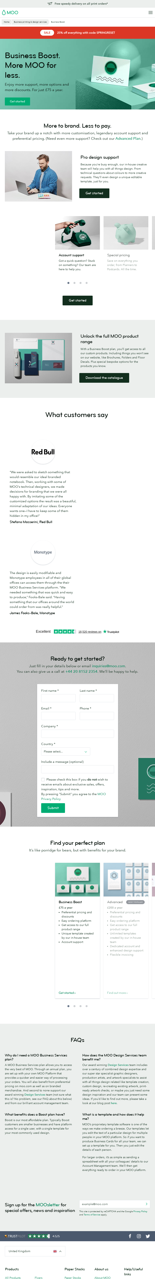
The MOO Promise (106, 1240)
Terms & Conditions (42, 1266)
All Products (13, 1187)
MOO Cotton (73, 1203)
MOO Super (72, 1198)
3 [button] (81, 283)
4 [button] (87, 283)
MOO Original (74, 1209)
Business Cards (14, 1192)
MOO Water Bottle (17, 1221)
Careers (99, 1212)
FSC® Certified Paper (74, 1227)
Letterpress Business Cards (14, 1208)
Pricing (128, 1197)
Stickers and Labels (47, 1209)
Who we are (102, 1207)
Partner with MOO (105, 1252)
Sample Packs (73, 1220)
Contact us (131, 1191)
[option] (77, 248)
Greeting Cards (44, 1203)
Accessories (42, 1220)
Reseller (99, 1229)
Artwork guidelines (136, 1214)
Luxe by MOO (14, 1216)
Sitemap (90, 1266)
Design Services (34, 1003)
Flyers (38, 1187)
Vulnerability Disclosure (132, 1232)
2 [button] (74, 283)
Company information (111, 1266)
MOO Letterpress (76, 1215)
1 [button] (68, 283)
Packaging (101, 1246)
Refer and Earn (133, 1225)
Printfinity (100, 1235)
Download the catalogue (104, 378)
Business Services (105, 1223)
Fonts (78, 1266)
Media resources (105, 1192)
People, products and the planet (105, 1199)
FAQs (127, 1208)
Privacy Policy (140, 1120)
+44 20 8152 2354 (81, 580)
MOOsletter (48, 1114)
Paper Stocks (73, 1187)
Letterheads (42, 1215)
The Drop (100, 1218)
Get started (17, 101)
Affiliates (129, 1219)
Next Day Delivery (136, 1203)
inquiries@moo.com (108, 575)
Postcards (41, 1192)
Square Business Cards (15, 1199)
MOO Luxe (72, 1192)
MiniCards (11, 1227)
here (114, 1012)
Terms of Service (92, 1123)
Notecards (41, 1198)
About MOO (102, 1187)
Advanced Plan (127, 138)
